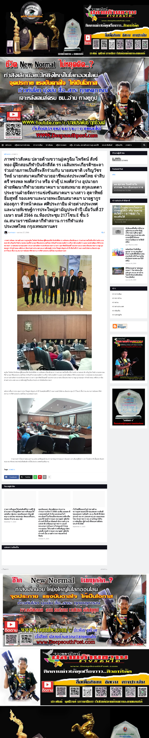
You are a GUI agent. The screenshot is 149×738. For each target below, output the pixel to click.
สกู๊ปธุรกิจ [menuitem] (118, 145)
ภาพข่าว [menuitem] (129, 145)
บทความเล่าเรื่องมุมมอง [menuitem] (15, 151)
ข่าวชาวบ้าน (117, 298)
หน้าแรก (7, 154)
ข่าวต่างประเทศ (118, 306)
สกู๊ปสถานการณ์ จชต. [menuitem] (22, 145)
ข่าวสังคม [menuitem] (49, 145)
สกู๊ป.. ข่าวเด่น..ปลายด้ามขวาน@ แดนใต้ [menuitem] (84, 145)
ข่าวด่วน (115, 302)
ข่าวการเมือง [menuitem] (37, 145)
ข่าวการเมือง (117, 294)
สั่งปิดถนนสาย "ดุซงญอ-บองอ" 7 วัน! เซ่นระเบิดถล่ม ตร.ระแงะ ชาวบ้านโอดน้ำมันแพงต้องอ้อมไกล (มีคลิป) (134, 272)
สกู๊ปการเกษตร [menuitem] (61, 145)
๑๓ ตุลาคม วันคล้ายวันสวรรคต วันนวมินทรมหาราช (128, 186)
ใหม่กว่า (6, 569)
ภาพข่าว (15, 154)
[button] (3, 145)
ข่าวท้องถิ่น (116, 311)
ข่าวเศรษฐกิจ (117, 315)
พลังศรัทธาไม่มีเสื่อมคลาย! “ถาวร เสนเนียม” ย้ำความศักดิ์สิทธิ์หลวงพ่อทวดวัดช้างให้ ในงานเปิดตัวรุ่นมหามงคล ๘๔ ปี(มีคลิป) (134, 255)
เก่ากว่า (103, 569)
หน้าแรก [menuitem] (8, 145)
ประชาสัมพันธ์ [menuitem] (107, 145)
